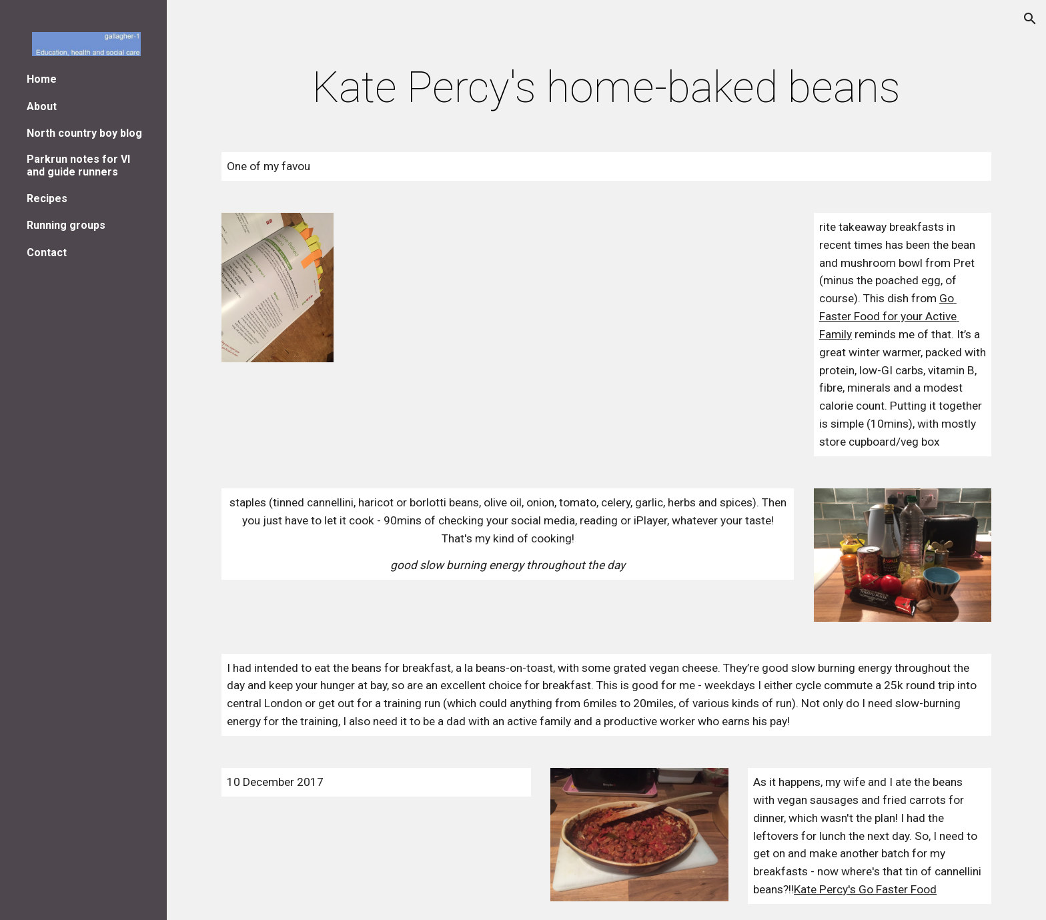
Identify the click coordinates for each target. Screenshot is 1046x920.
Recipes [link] (47, 198)
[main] (606, 88)
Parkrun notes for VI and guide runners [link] (78, 165)
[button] (1030, 19)
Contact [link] (47, 252)
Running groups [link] (66, 225)
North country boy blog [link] (84, 133)
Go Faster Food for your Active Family (889, 316)
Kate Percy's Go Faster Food (865, 889)
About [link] (42, 106)
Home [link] (42, 79)
